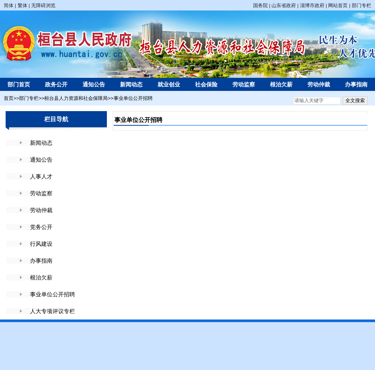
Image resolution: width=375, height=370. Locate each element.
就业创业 (169, 84)
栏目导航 (56, 119)
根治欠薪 (281, 84)
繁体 (22, 5)
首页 (9, 98)
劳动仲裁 (319, 84)
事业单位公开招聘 (133, 98)
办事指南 (356, 84)
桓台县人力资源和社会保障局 (76, 98)
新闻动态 (131, 84)
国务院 (260, 5)
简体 (9, 5)
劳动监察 (243, 84)
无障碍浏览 (43, 5)
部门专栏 (361, 5)
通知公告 (93, 84)
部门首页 (19, 84)
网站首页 (338, 5)
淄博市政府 (312, 5)
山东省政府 (284, 5)
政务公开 (56, 84)
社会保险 (206, 84)
